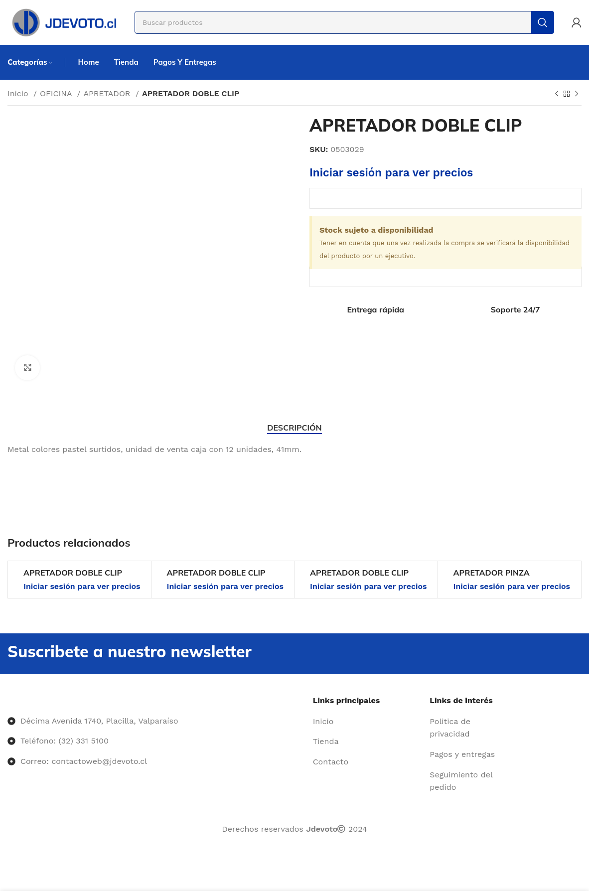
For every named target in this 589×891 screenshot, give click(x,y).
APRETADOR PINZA (491, 573)
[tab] (294, 428)
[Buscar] (344, 22)
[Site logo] (63, 21)
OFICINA (57, 93)
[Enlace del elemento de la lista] (368, 721)
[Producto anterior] (557, 94)
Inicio (19, 93)
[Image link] (7, 700)
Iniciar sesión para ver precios (391, 172)
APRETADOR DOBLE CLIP (72, 573)
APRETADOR (108, 93)
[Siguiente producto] (577, 94)
